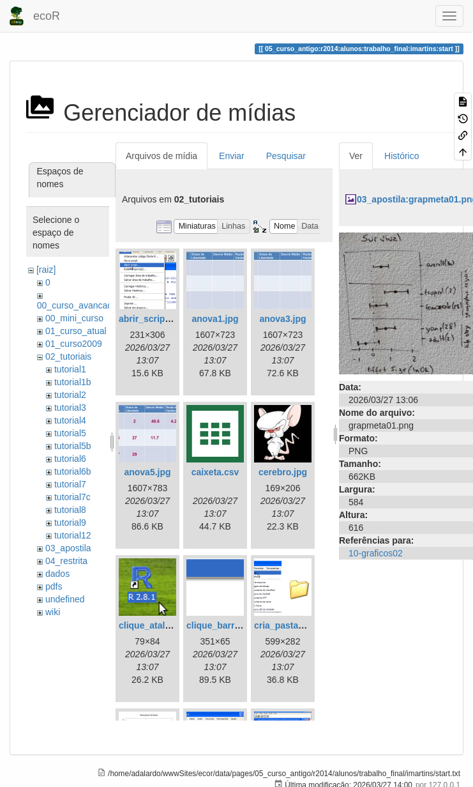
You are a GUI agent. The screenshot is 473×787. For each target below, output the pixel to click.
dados (57, 574)
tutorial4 (70, 420)
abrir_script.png (153, 319)
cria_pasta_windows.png (307, 625)
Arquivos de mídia (161, 156)
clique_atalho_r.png (160, 625)
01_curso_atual (76, 331)
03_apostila (68, 548)
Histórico (401, 156)
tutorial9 (70, 522)
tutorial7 (70, 484)
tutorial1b (72, 382)
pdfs (53, 586)
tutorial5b (72, 446)
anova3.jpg (282, 319)
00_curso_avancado (77, 305)
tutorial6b (72, 471)
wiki (52, 612)
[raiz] (46, 269)
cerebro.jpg (283, 472)
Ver (356, 156)
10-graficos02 (376, 553)
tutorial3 (70, 407)
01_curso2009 (73, 344)
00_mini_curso (74, 318)
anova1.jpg (214, 319)
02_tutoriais (68, 356)
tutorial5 (70, 433)
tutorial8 (70, 510)
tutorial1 (70, 369)
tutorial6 (70, 459)
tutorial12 (72, 535)
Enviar (231, 156)
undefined (65, 599)
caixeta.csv (215, 472)
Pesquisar (286, 156)
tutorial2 (70, 395)
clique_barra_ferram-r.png (241, 625)
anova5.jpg (147, 472)
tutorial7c (72, 497)
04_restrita (66, 561)
